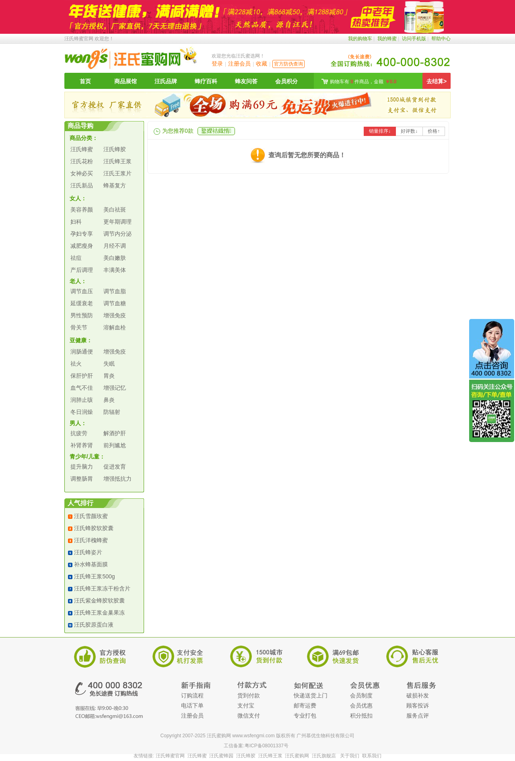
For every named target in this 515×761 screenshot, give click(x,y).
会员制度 (361, 695)
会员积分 (286, 81)
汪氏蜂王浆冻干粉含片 (102, 588)
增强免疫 (114, 315)
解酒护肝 (114, 433)
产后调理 (81, 270)
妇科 (76, 221)
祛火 (76, 363)
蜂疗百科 (206, 81)
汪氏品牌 (165, 81)
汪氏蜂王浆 (117, 161)
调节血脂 (114, 291)
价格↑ (434, 131)
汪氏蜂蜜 (81, 149)
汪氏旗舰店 (324, 756)
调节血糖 (114, 303)
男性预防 (81, 315)
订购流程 (192, 695)
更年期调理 (117, 221)
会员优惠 (361, 705)
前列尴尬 (114, 445)
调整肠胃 (81, 478)
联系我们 (371, 756)
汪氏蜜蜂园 (221, 756)
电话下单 (192, 705)
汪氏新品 (81, 185)
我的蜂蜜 (387, 38)
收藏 (261, 63)
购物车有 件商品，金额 (363, 81)
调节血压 (81, 291)
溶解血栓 (114, 327)
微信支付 (248, 715)
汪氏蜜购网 (297, 756)
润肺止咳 (81, 400)
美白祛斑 (114, 209)
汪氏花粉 (81, 161)
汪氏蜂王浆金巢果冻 (99, 612)
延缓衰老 (81, 303)
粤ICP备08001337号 (266, 746)
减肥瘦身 (81, 246)
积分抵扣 (361, 715)
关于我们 (349, 756)
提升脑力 (81, 466)
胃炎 (109, 375)
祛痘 (76, 258)
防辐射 (111, 412)
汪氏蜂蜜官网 (78, 38)
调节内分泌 (117, 233)
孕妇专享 (81, 233)
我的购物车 (360, 38)
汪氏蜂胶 (114, 149)
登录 (217, 63)
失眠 (109, 363)
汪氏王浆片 (117, 173)
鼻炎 (109, 400)
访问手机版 (414, 38)
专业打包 (305, 715)
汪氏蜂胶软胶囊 (93, 528)
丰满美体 (114, 270)
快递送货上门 (311, 695)
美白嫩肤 (114, 258)
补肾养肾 (81, 445)
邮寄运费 (305, 705)
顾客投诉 (417, 705)
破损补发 (417, 695)
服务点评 (417, 715)
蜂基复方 (114, 185)
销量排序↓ (380, 131)
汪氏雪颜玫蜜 (91, 516)
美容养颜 (81, 209)
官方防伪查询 (288, 64)
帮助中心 (441, 38)
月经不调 (114, 246)
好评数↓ (409, 131)
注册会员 (239, 63)
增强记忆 (114, 388)
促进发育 (114, 466)
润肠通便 (81, 351)
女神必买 (81, 173)
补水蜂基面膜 (91, 564)
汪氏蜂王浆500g (94, 576)
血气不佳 (81, 388)
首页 (85, 81)
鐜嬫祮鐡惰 (216, 131)
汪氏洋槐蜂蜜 (91, 540)
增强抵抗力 (117, 478)
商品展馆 (125, 81)
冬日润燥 (81, 412)
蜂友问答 (246, 81)
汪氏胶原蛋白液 (93, 624)
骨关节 (78, 327)
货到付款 (248, 695)
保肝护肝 (81, 375)
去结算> (436, 81)
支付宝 (245, 705)
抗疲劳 (78, 433)
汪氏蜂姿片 (88, 552)
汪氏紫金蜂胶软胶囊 (99, 600)
